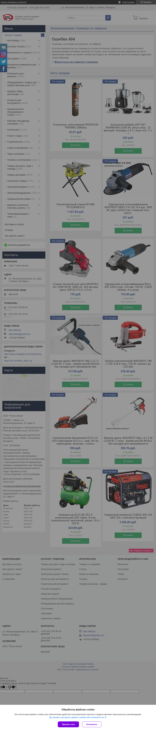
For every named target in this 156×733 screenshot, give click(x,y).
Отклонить (91, 724)
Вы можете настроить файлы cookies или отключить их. (76, 717)
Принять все (68, 724)
